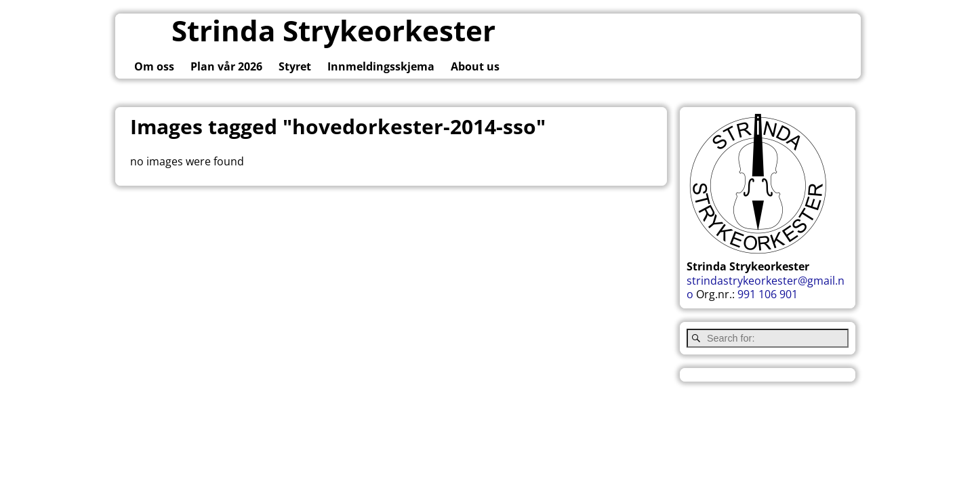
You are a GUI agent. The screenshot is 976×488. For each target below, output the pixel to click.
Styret (295, 66)
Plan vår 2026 (226, 66)
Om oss (154, 66)
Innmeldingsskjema (380, 66)
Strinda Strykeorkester (333, 30)
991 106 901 (767, 294)
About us (475, 66)
